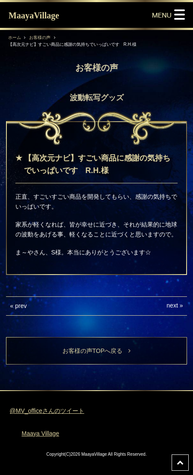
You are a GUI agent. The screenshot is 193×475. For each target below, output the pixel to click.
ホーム (14, 37)
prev (21, 305)
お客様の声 (39, 37)
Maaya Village (40, 433)
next (172, 305)
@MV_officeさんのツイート (47, 410)
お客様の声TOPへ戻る (96, 350)
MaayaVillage (34, 15)
